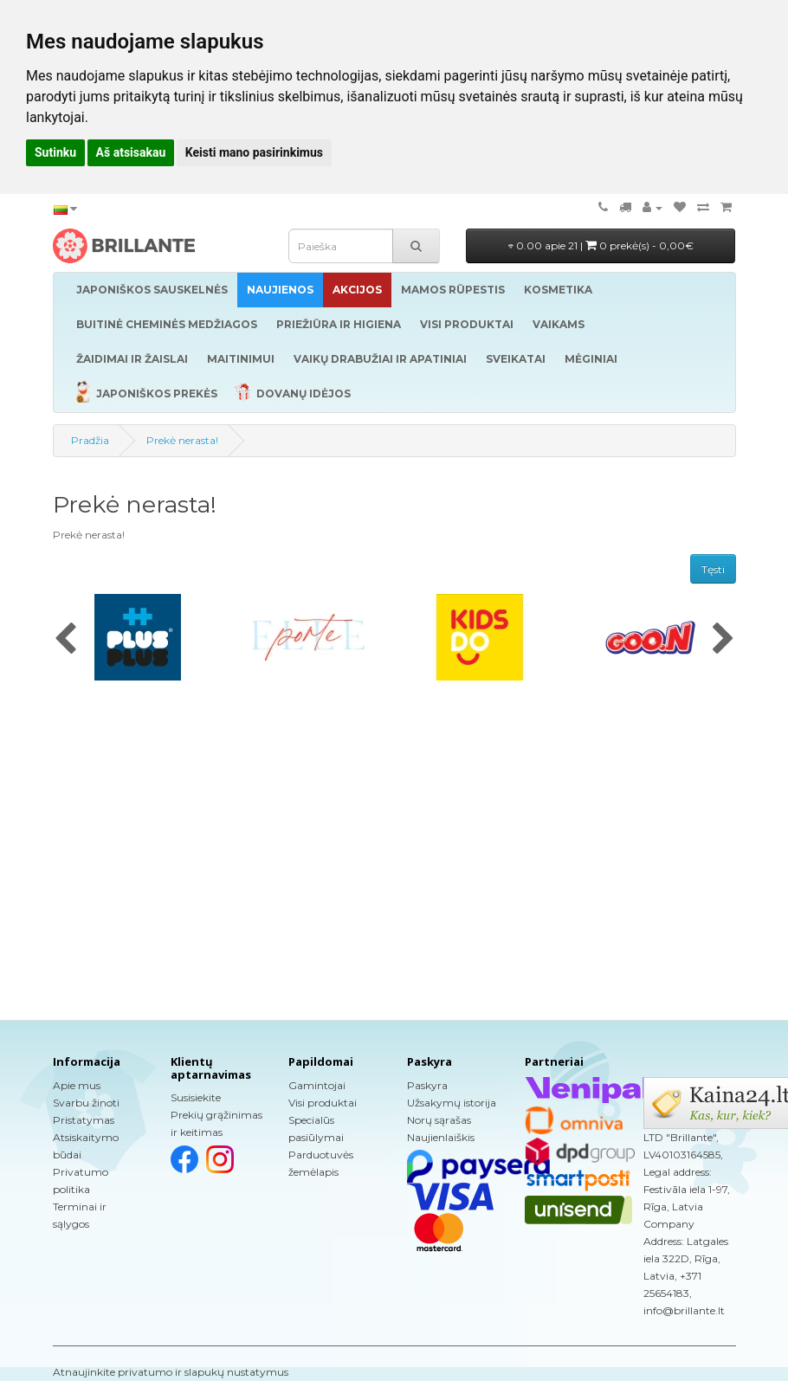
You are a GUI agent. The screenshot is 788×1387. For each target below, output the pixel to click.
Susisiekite (196, 1097)
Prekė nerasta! (182, 440)
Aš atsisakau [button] (131, 152)
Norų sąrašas (439, 1119)
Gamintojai (317, 1085)
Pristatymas (83, 1119)
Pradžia (90, 440)
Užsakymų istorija (451, 1102)
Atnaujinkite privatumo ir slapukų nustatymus (170, 1371)
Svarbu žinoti (86, 1102)
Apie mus (76, 1085)
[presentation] (65, 640)
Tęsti (713, 569)
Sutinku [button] (55, 152)
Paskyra (427, 1085)
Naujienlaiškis (441, 1137)
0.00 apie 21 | (601, 245)
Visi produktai (322, 1102)
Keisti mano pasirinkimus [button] (254, 152)
